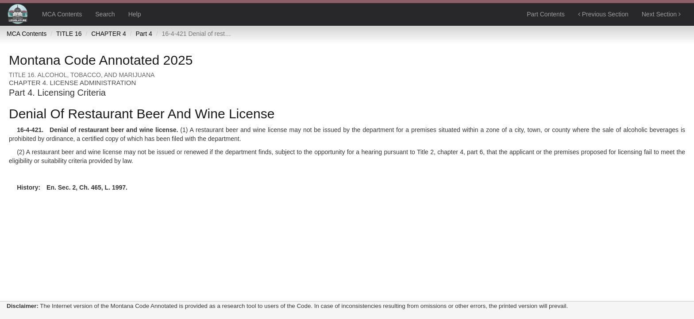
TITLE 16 (69, 33)
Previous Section (603, 14)
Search (105, 14)
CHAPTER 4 (108, 33)
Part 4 (143, 33)
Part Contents (546, 14)
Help (134, 14)
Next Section (661, 14)
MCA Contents (62, 14)
